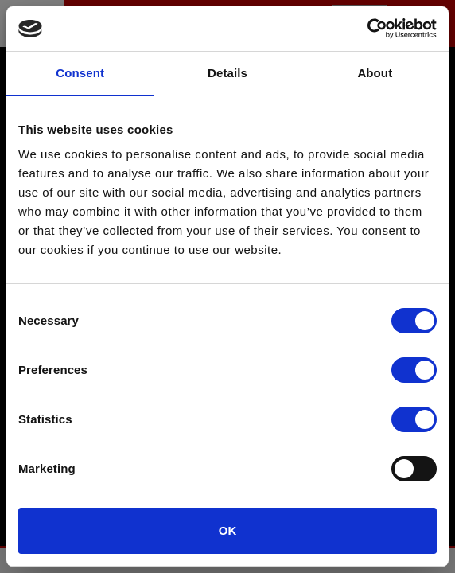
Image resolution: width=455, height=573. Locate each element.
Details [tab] (227, 73)
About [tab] (374, 73)
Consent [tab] (80, 73)
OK (228, 530)
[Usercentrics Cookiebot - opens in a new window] (367, 28)
